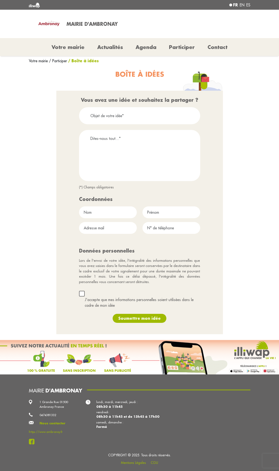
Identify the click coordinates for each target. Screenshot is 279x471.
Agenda (146, 47)
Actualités (110, 47)
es (248, 5)
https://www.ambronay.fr (46, 432)
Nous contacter (53, 423)
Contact (217, 47)
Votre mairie (39, 60)
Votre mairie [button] (68, 47)
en (242, 5)
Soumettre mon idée (139, 318)
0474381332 (48, 415)
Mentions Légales (133, 463)
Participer (182, 47)
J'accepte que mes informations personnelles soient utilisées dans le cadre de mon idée (139, 302)
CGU (154, 463)
